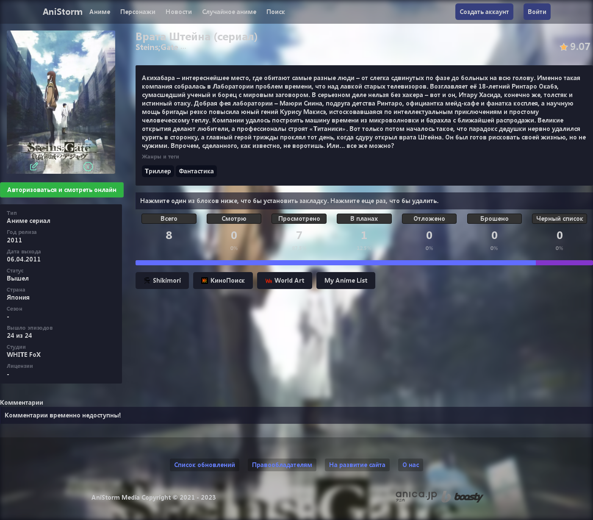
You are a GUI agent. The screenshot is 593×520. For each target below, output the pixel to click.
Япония (18, 297)
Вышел (18, 278)
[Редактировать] (34, 166)
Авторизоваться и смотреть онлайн (61, 190)
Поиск (275, 12)
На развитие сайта (357, 465)
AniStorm (62, 11)
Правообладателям (282, 465)
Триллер (158, 171)
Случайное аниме (229, 12)
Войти (537, 12)
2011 (14, 240)
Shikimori (162, 280)
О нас (410, 465)
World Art (284, 280)
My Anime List (345, 280)
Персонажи (137, 12)
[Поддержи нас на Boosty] (462, 496)
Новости (179, 12)
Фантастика (196, 171)
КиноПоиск (223, 280)
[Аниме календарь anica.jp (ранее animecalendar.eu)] (416, 496)
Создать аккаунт (484, 12)
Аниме (99, 12)
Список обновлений (204, 465)
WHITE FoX (24, 354)
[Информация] (88, 166)
